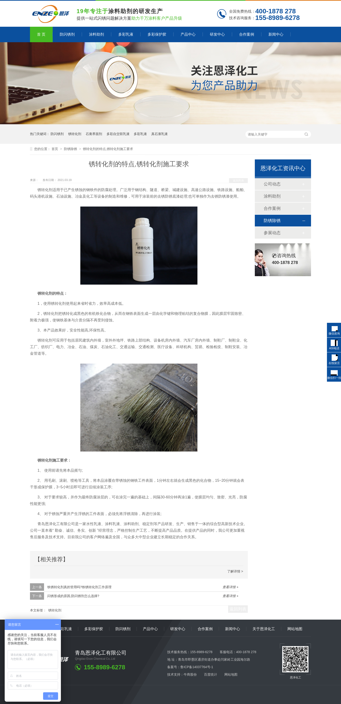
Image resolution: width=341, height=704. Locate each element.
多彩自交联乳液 (118, 134)
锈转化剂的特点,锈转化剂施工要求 (108, 149)
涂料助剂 (96, 34)
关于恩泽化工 (263, 629)
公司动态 (272, 184)
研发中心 (217, 34)
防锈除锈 (71, 149)
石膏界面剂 (94, 134)
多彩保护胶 (157, 34)
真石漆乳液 (159, 134)
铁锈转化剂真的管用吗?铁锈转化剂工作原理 (79, 587)
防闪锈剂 (67, 34)
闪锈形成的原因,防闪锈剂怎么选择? (73, 596)
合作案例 (246, 34)
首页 (55, 149)
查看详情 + (230, 587)
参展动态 (272, 232)
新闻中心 (275, 34)
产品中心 (188, 34)
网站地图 (294, 629)
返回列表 (238, 180)
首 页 (41, 34)
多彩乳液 (125, 34)
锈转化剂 (74, 134)
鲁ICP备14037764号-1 (196, 667)
